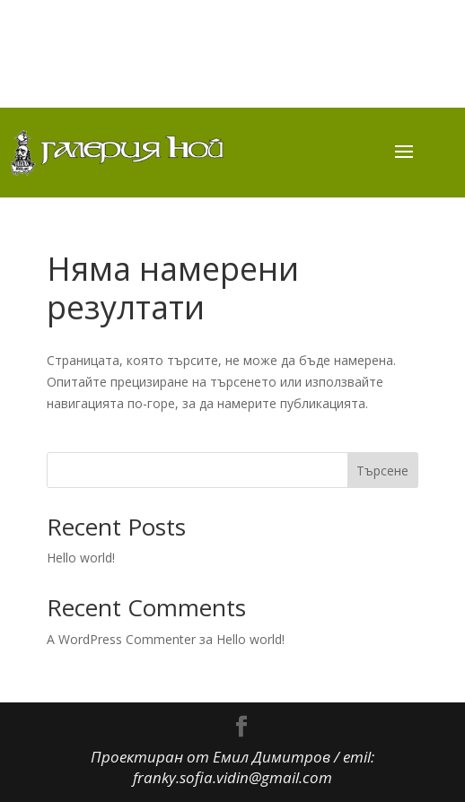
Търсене (382, 470)
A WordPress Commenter (121, 639)
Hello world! (81, 557)
